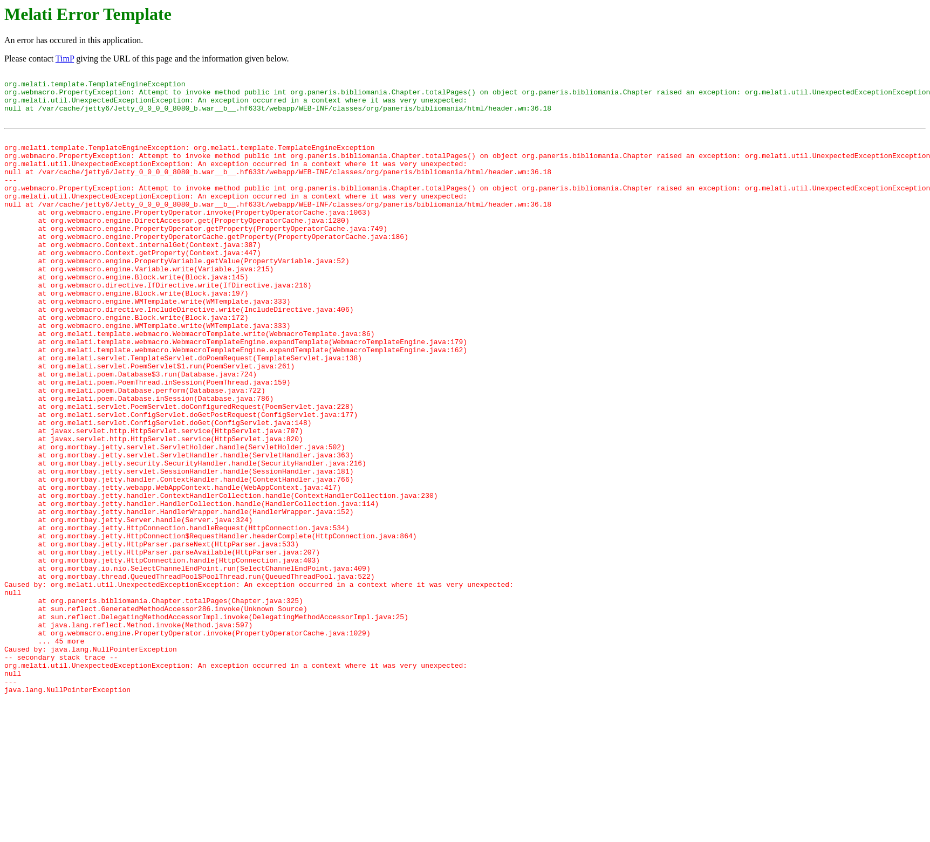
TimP (65, 58)
